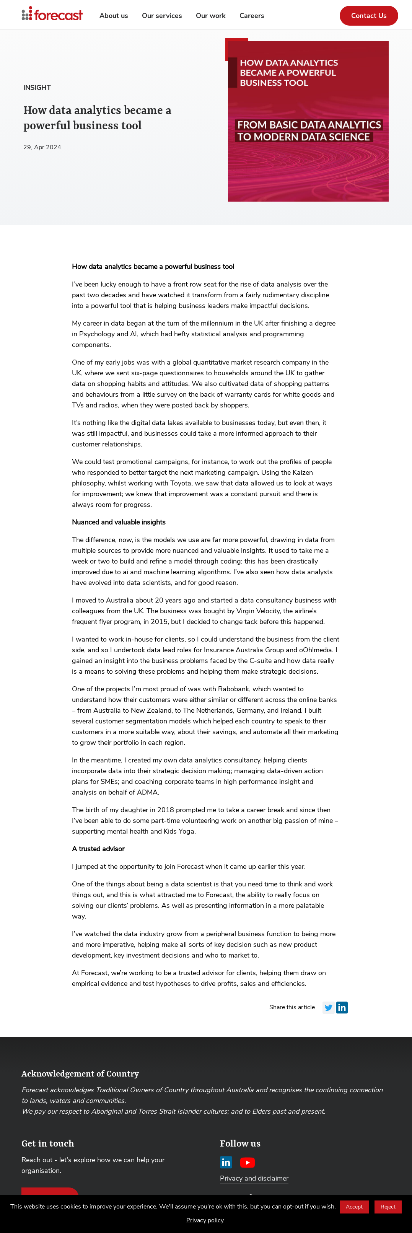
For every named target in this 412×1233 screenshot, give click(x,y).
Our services (162, 15)
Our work (211, 15)
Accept (354, 1206)
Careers (251, 15)
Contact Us (369, 15)
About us (113, 15)
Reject (388, 1206)
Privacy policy (205, 1220)
